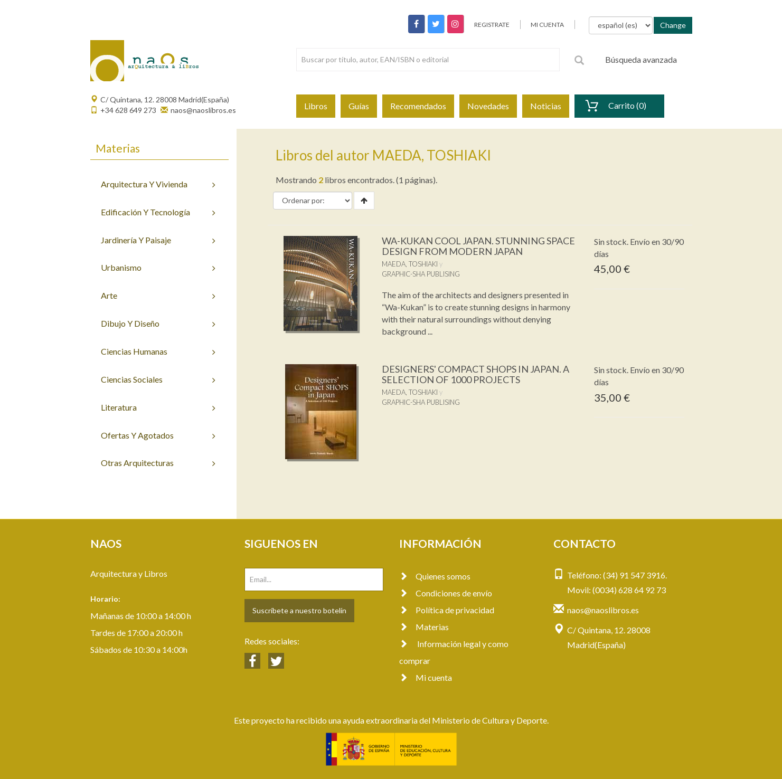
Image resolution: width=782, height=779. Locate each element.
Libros (315, 106)
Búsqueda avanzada (641, 59)
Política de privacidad (446, 610)
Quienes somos (434, 576)
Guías (358, 106)
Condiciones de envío (445, 593)
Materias (424, 627)
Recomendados (418, 106)
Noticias (545, 106)
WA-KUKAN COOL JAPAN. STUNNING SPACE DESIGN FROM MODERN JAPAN (478, 246)
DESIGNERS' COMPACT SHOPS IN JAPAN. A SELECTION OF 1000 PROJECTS (475, 374)
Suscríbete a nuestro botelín (299, 610)
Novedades (488, 106)
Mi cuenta (425, 677)
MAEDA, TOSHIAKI (410, 264)
